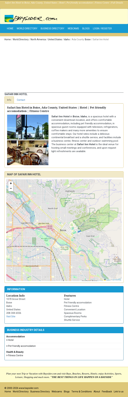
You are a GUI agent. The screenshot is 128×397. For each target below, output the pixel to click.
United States (55, 39)
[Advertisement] (64, 67)
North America (38, 39)
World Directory (27, 28)
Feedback (107, 391)
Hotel (10, 340)
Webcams (73, 28)
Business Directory (52, 28)
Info (9, 100)
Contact (21, 100)
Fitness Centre (14, 355)
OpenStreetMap (116, 280)
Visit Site (10, 316)
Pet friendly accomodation (21, 346)
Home (7, 39)
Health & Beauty (14, 352)
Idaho (67, 39)
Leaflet (107, 280)
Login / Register (102, 28)
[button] (10, 183)
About (97, 391)
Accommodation (15, 336)
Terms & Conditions (81, 391)
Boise (88, 39)
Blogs (86, 28)
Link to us (119, 391)
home (10, 28)
